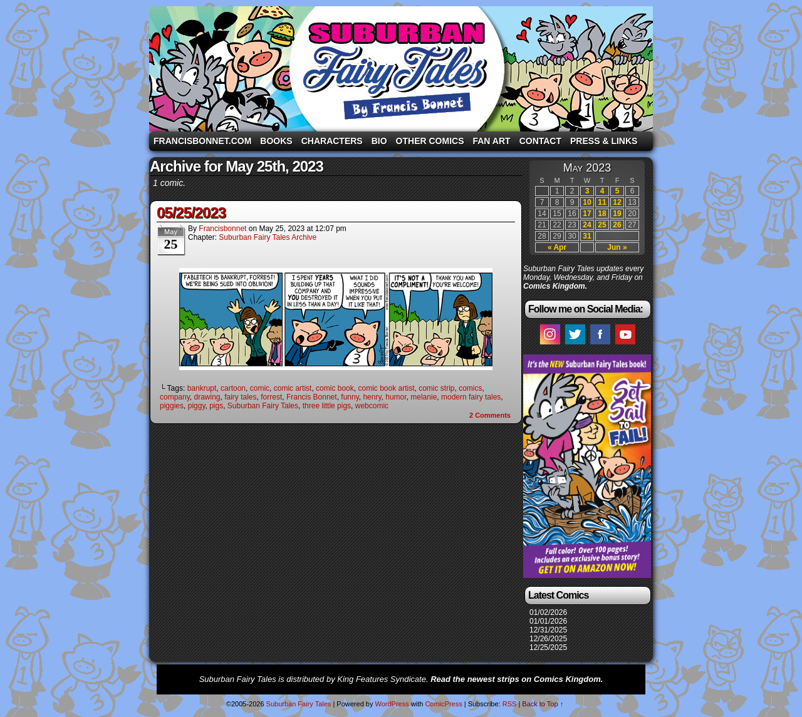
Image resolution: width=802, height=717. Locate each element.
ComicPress (443, 704)
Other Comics (430, 141)
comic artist (293, 388)
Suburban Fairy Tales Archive (267, 237)
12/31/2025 (548, 630)
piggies (172, 405)
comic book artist (386, 388)
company (175, 397)
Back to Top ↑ (542, 704)
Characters (332, 141)
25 (602, 224)
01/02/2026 (548, 612)
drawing (207, 397)
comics (470, 388)
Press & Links (603, 141)
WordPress (392, 704)
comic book (335, 388)
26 (617, 224)
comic (259, 388)
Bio (379, 141)
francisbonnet (222, 228)
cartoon (233, 388)
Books (276, 141)
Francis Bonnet (311, 397)
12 (617, 202)
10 (587, 202)
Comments (490, 415)
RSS (510, 704)
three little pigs (327, 405)
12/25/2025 (548, 647)
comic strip (436, 388)
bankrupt (202, 388)
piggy (197, 405)
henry (372, 397)
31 (587, 236)
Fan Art (491, 141)
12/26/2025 (548, 638)
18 (602, 213)
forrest (271, 397)
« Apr (557, 247)
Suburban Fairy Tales (401, 69)
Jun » (617, 247)
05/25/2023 (191, 212)
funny (349, 397)
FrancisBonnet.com (202, 141)
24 (587, 224)
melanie (423, 397)
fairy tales (240, 397)
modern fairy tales (471, 397)
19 (617, 213)
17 (587, 213)
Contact (540, 141)
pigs (216, 405)
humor (395, 397)
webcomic (371, 405)
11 (602, 202)
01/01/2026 (548, 621)
